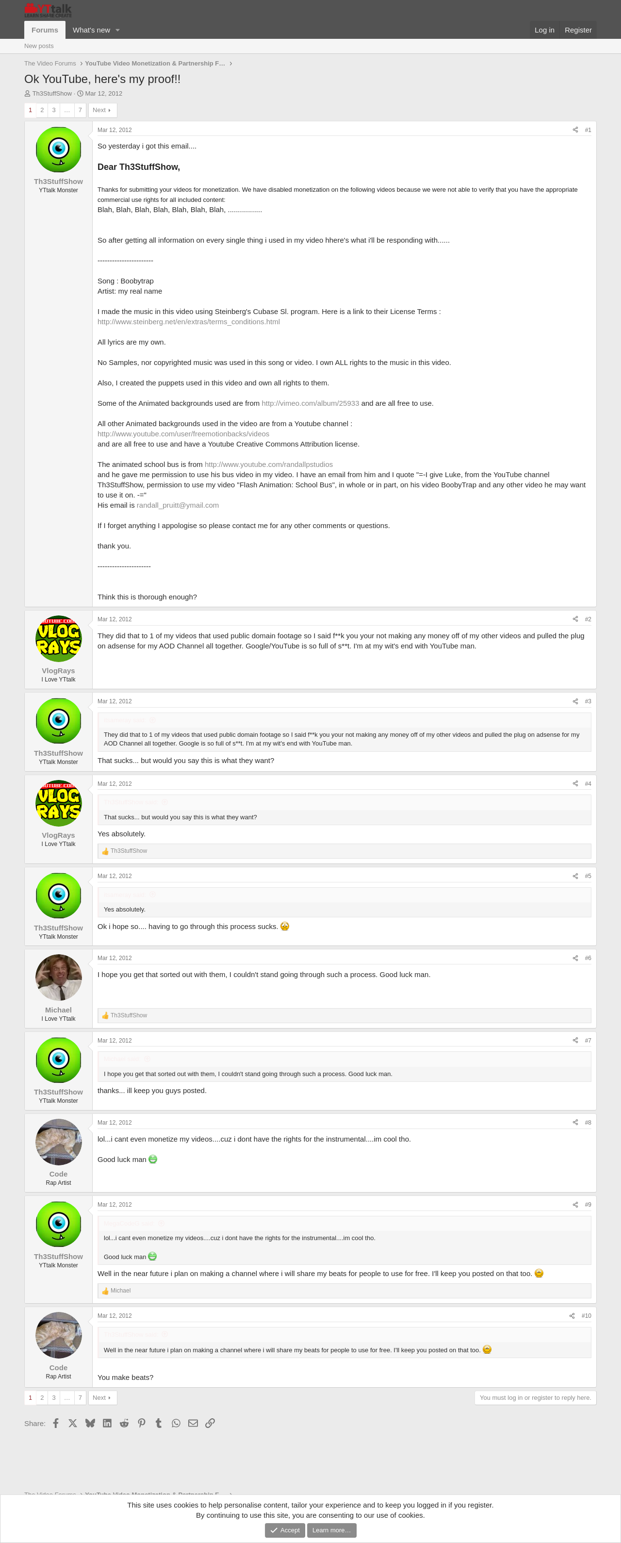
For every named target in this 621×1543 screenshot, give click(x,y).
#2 (588, 619)
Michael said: (122, 1058)
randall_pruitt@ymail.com (178, 505)
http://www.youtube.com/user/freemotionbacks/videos (183, 434)
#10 (586, 1315)
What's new (91, 30)
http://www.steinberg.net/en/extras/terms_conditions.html (189, 321)
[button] (118, 30)
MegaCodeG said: (129, 1223)
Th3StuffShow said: (131, 802)
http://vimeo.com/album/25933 (311, 403)
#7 (588, 1040)
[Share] (575, 130)
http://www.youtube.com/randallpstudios (269, 464)
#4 (588, 783)
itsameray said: (125, 720)
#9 (588, 1204)
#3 (588, 701)
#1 (588, 130)
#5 (588, 876)
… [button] (67, 110)
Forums (45, 30)
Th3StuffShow (52, 93)
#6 (588, 958)
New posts (39, 46)
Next (99, 110)
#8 (588, 1122)
